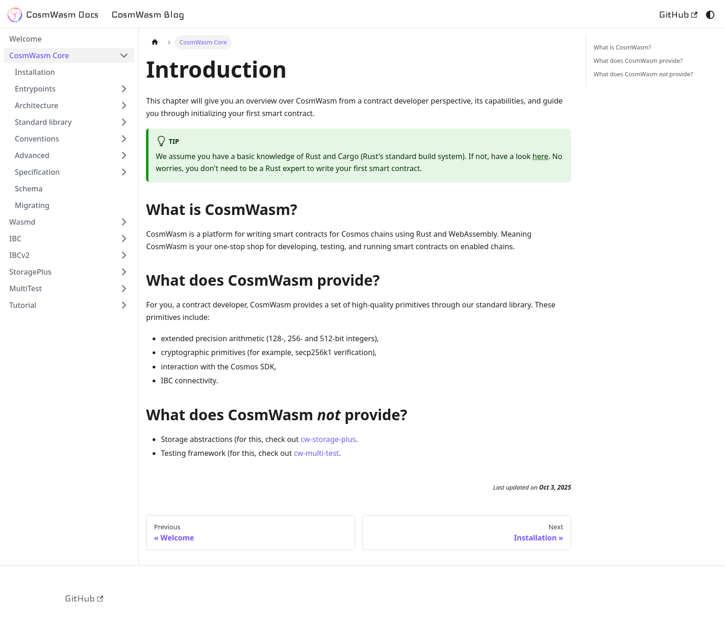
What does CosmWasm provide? (638, 60)
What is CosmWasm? (622, 47)
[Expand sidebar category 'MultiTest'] (124, 288)
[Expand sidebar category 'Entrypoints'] (124, 88)
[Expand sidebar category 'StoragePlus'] (124, 271)
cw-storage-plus (328, 439)
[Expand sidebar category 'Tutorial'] (124, 305)
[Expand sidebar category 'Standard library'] (124, 122)
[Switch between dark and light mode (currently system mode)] (710, 14)
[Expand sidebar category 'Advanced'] (124, 155)
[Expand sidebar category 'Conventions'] (124, 138)
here (540, 156)
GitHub (678, 14)
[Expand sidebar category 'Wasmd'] (124, 222)
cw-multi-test (316, 453)
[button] (71, 105)
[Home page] (155, 42)
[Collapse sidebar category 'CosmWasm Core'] (124, 55)
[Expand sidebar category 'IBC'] (124, 238)
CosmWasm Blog (147, 14)
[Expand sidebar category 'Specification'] (124, 172)
